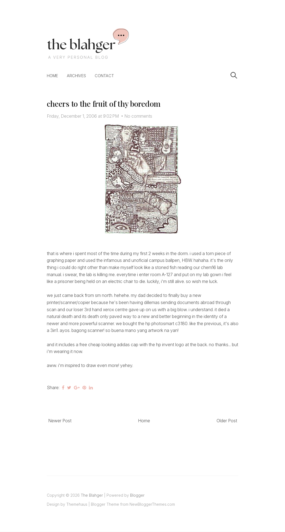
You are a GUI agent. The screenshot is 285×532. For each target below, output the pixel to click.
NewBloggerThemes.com (152, 504)
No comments (138, 116)
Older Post (227, 420)
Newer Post (59, 420)
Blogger (137, 495)
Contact (104, 75)
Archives (76, 75)
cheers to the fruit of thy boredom (103, 104)
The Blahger (92, 495)
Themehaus (76, 504)
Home (52, 75)
